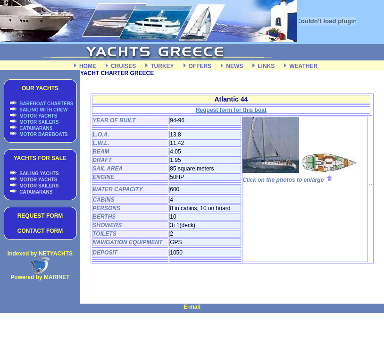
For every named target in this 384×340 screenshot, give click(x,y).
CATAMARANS (35, 128)
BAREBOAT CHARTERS (46, 103)
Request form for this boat (231, 110)
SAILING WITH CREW (43, 109)
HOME (87, 66)
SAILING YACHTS (38, 173)
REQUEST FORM (40, 215)
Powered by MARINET (39, 277)
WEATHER (303, 66)
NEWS (234, 66)
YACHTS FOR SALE (40, 158)
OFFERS (200, 66)
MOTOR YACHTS (38, 116)
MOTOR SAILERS (38, 122)
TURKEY (162, 66)
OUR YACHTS (40, 88)
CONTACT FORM (40, 231)
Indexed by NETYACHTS (40, 253)
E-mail (192, 307)
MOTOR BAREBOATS (43, 134)
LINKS (266, 66)
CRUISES (123, 66)
